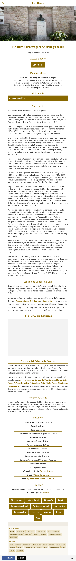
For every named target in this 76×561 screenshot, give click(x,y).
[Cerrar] (3, 3)
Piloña (48, 383)
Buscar (59, 512)
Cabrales (30, 380)
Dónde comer (16, 500)
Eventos (61, 500)
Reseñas (34, 512)
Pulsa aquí (45, 492)
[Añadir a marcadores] (72, 558)
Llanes (26, 301)
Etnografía (48, 500)
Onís (31, 301)
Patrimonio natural (41, 506)
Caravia (52, 380)
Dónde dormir (33, 500)
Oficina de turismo (41, 475)
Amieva (19, 301)
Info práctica (59, 506)
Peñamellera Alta (21, 383)
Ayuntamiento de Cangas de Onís (41, 478)
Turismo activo (20, 512)
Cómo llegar (38, 65)
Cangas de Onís (41, 380)
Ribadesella (46, 301)
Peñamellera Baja (37, 383)
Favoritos (47, 512)
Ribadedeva (63, 383)
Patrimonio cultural (19, 506)
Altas (38, 518)
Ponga (54, 383)
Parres (37, 301)
